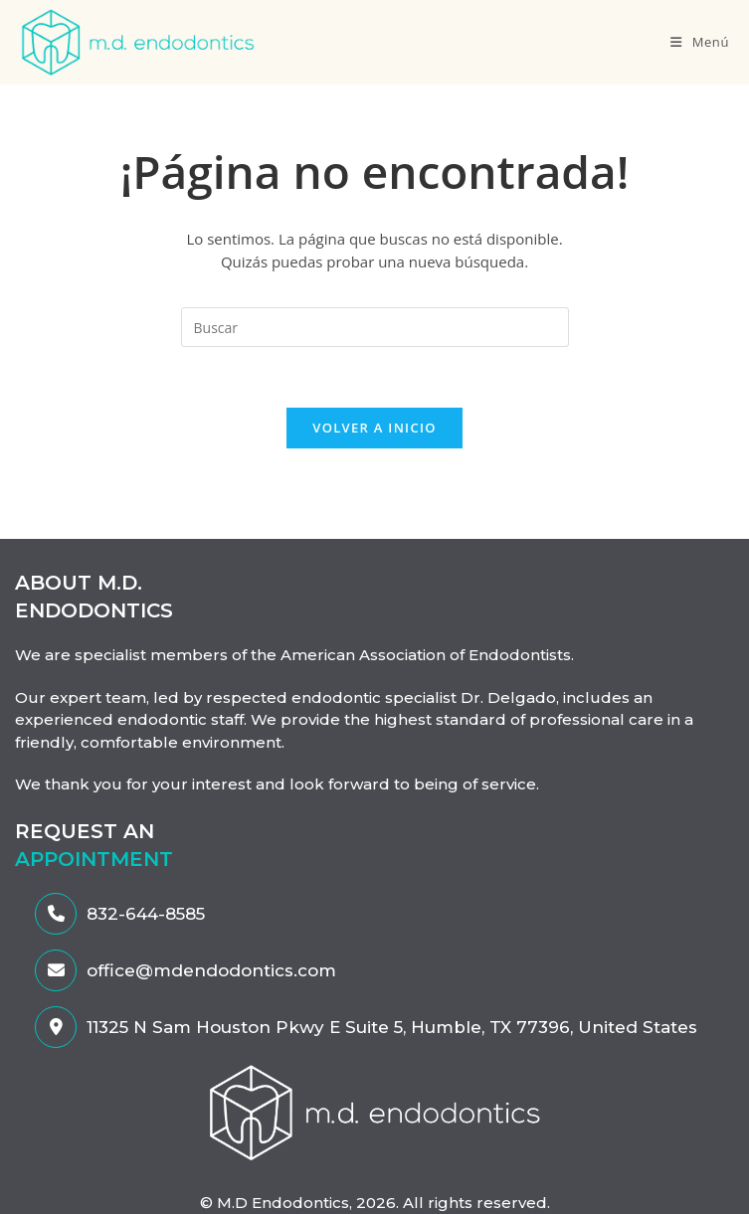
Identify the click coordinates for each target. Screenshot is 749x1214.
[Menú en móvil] (699, 42)
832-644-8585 (120, 914)
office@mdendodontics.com (185, 970)
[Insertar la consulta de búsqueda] (375, 327)
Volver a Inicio (374, 427)
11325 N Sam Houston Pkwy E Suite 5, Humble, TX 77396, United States (366, 1027)
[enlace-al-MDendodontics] (375, 1111)
